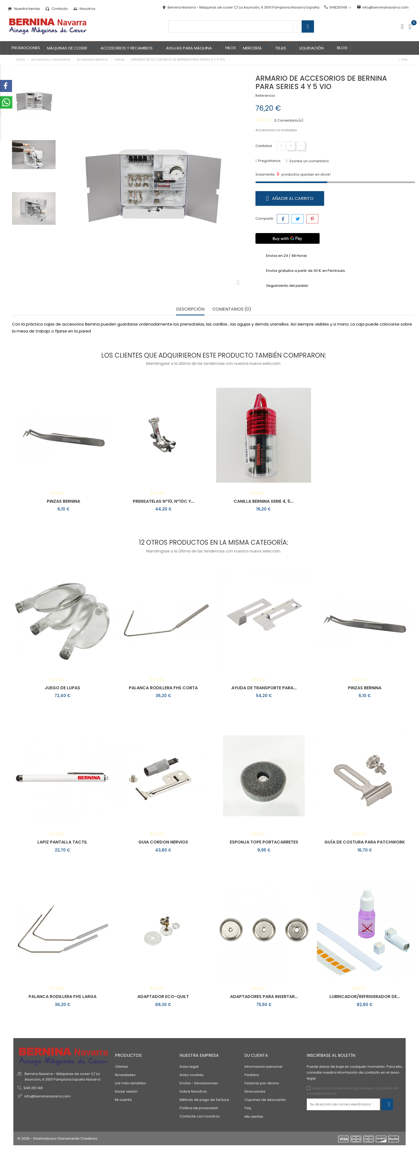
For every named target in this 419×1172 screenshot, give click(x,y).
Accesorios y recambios (129, 48)
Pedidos (252, 1074)
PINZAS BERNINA (63, 501)
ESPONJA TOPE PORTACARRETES (264, 842)
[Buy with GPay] (287, 238)
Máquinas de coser (70, 48)
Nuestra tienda (24, 8)
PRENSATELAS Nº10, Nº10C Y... (163, 501)
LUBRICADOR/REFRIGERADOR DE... (364, 996)
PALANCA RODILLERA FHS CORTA (163, 688)
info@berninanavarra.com (383, 7)
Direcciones (255, 1091)
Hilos (230, 48)
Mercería (255, 48)
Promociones (25, 48)
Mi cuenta (123, 1099)
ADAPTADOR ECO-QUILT (163, 996)
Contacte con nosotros (200, 1116)
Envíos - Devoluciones (199, 1083)
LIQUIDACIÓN (314, 48)
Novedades (125, 1074)
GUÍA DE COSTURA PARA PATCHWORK (364, 842)
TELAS (283, 48)
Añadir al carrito (289, 198)
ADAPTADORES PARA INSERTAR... (264, 996)
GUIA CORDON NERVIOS (163, 842)
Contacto (56, 8)
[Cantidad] (281, 145)
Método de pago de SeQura (204, 1099)
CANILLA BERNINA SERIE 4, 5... (263, 501)
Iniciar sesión (126, 1091)
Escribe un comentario (309, 161)
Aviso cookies (192, 1074)
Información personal (263, 1066)
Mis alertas (254, 1116)
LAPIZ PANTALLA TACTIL (62, 842)
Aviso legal (189, 1066)
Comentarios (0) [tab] (231, 309)
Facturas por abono (262, 1083)
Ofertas (121, 1066)
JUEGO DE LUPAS (62, 688)
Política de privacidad (199, 1108)
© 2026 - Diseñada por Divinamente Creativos (57, 1138)
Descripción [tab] (190, 309)
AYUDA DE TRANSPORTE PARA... (264, 688)
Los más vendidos (130, 1083)
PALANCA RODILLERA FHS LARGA (62, 996)
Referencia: (265, 95)
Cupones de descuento (265, 1099)
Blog (342, 48)
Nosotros (84, 8)
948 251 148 (33, 1087)
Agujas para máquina (192, 48)
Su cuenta (256, 1055)
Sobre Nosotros (193, 1091)
